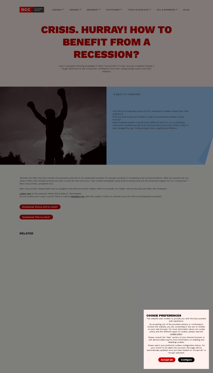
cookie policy (176, 334)
